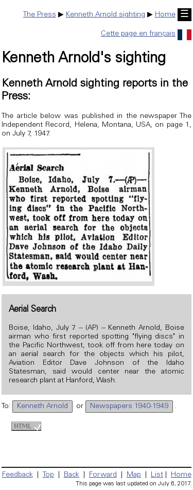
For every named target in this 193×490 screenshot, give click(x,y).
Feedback (17, 475)
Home (165, 15)
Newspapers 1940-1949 (129, 406)
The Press (39, 15)
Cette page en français (146, 34)
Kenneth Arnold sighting (105, 15)
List (157, 475)
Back (71, 475)
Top (48, 475)
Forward (103, 475)
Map (134, 475)
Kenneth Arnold (42, 406)
